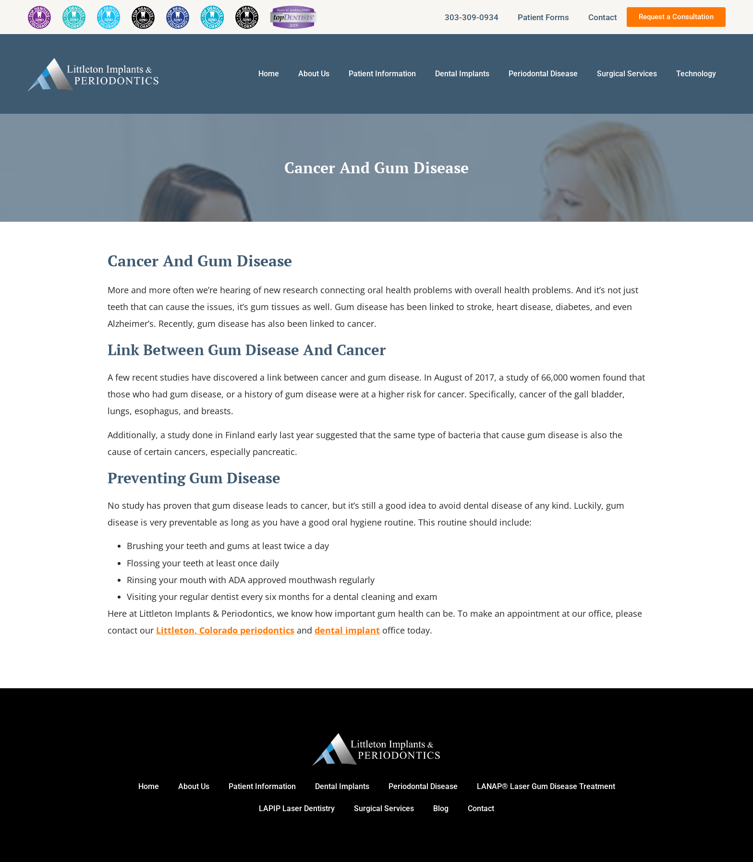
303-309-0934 (471, 17)
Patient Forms (543, 17)
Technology (696, 73)
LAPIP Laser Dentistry (297, 808)
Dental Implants (462, 73)
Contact (602, 17)
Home (268, 73)
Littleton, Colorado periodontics (225, 630)
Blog (441, 808)
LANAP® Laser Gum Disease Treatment (546, 786)
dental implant (347, 630)
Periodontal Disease (543, 73)
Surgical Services (627, 73)
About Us (313, 73)
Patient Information (382, 73)
